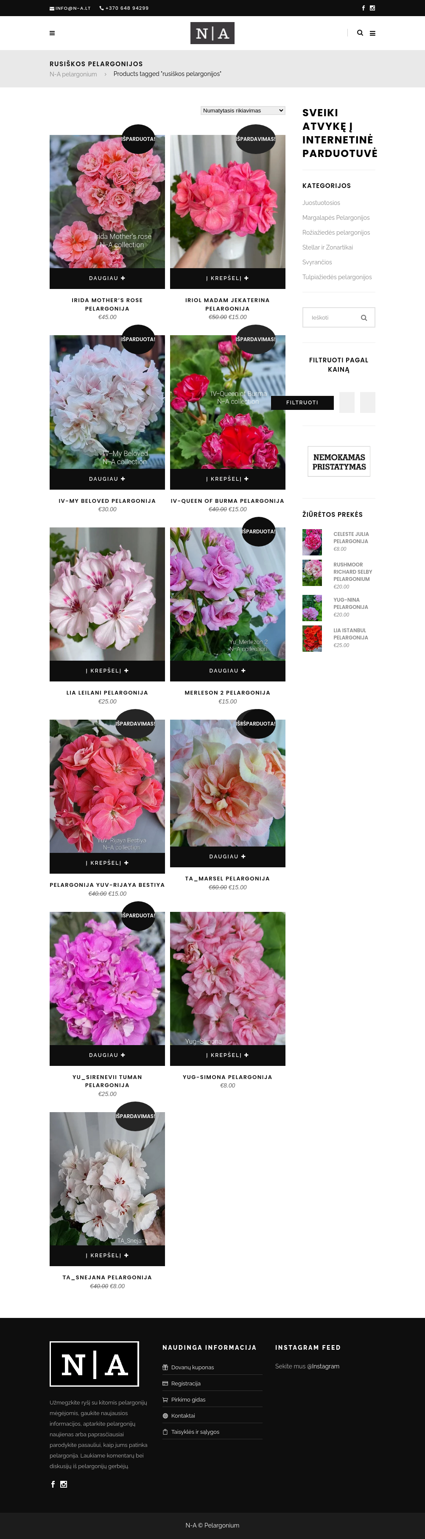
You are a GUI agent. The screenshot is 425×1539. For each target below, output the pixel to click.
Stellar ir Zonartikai (327, 247)
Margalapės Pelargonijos (336, 217)
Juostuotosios (321, 202)
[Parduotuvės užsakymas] (243, 110)
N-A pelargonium (73, 74)
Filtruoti (302, 403)
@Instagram (323, 1366)
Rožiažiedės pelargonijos (336, 232)
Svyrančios (317, 262)
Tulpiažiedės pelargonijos (337, 277)
